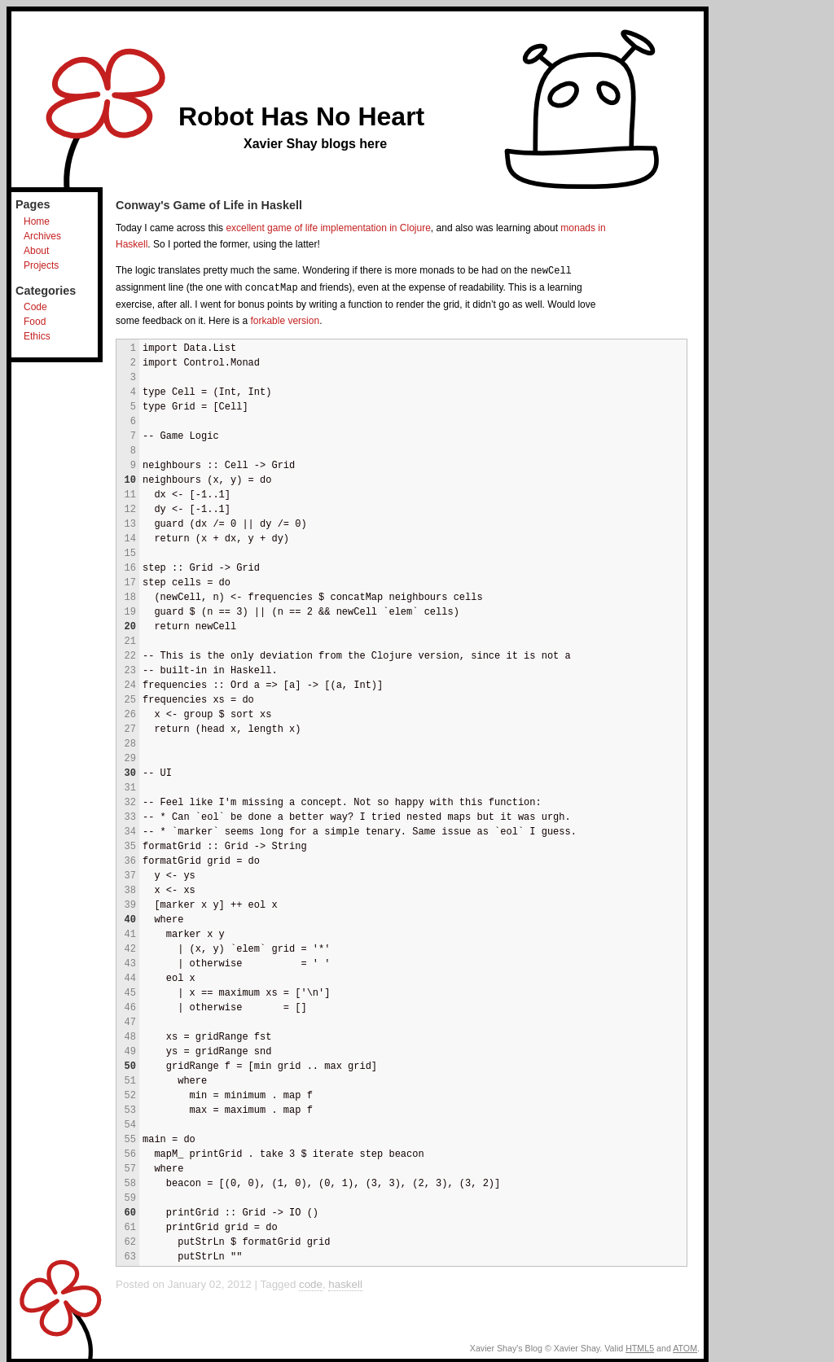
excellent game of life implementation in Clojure (328, 228)
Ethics (37, 336)
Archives (42, 236)
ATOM (685, 1346)
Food (35, 321)
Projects (41, 265)
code (311, 1283)
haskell (345, 1283)
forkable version (284, 319)
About (36, 250)
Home (37, 221)
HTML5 (640, 1346)
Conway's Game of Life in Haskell (209, 205)
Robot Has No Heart (301, 116)
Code (35, 307)
